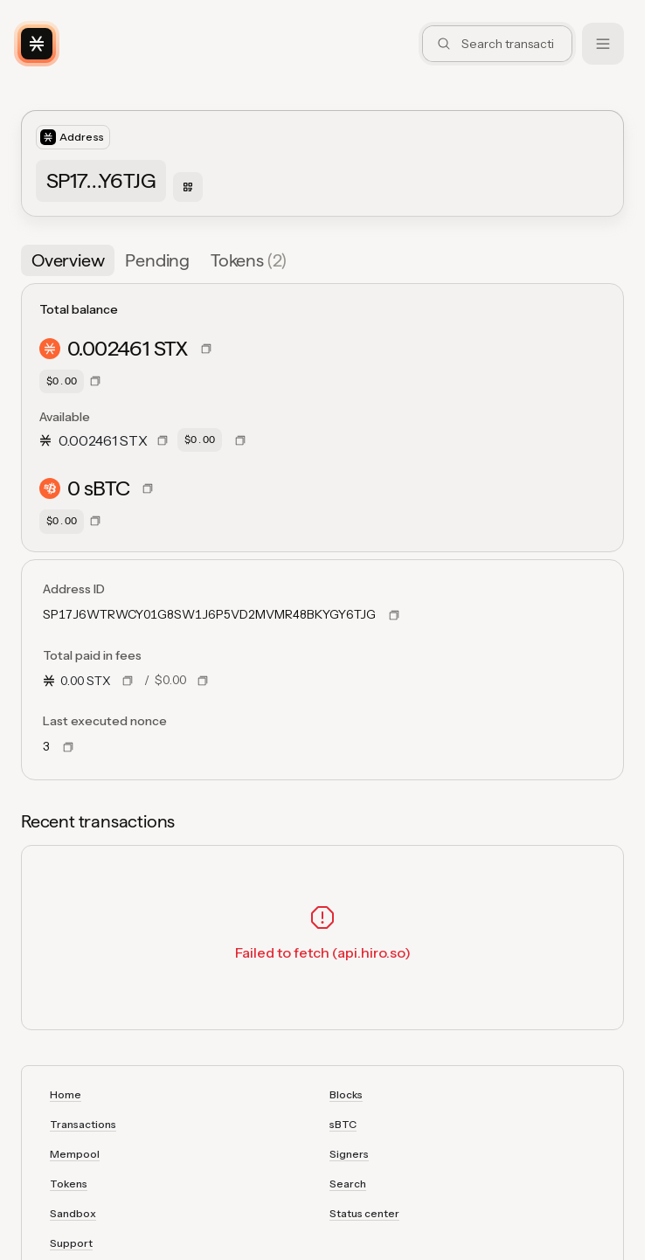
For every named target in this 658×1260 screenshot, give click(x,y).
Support (71, 1243)
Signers (349, 1153)
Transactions (83, 1124)
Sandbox (73, 1213)
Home (65, 1094)
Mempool (75, 1153)
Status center (364, 1213)
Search (347, 1183)
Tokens (68, 1183)
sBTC (343, 1124)
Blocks (346, 1094)
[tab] (67, 260)
